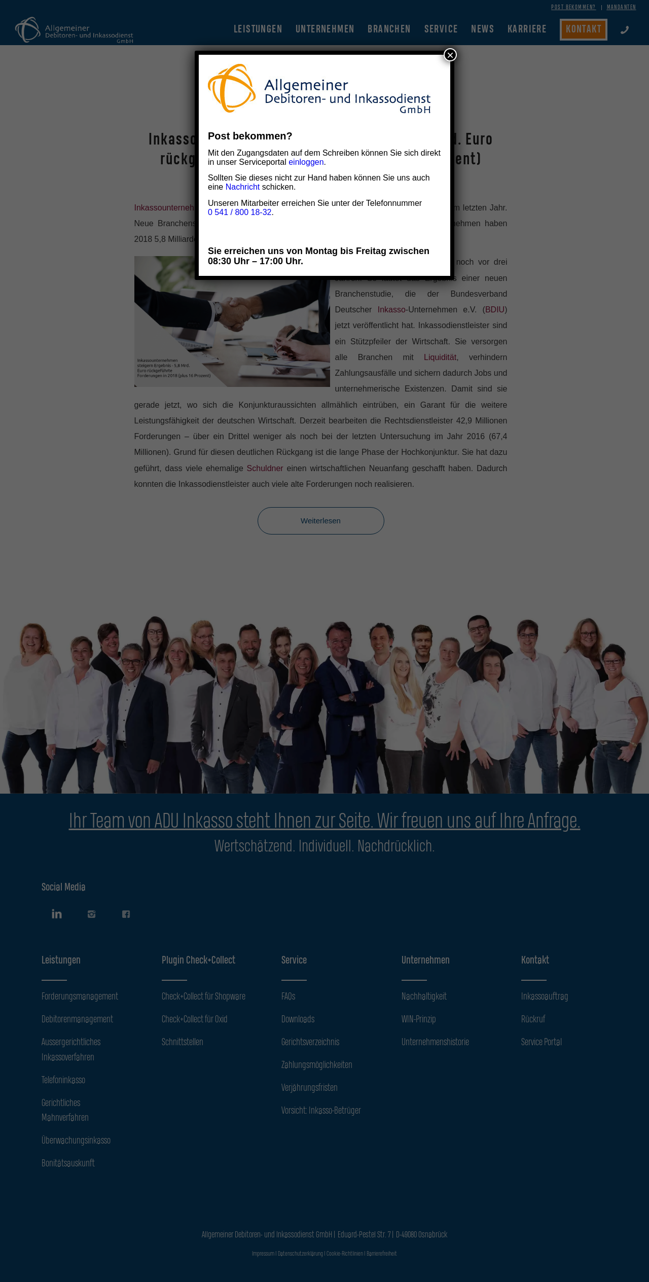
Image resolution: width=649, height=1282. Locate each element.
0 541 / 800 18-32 (239, 212)
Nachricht (243, 187)
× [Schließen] (450, 54)
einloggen (306, 162)
